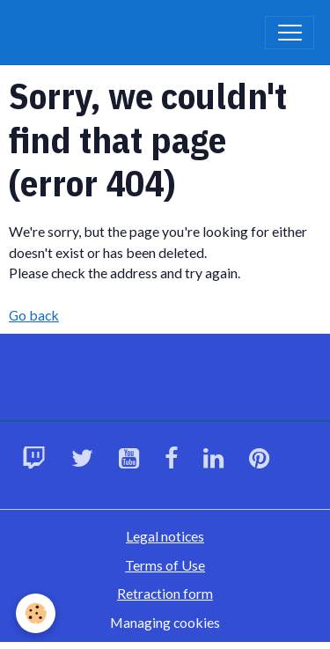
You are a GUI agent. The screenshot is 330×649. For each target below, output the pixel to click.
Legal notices (165, 535)
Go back (34, 314)
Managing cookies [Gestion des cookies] (165, 622)
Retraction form (165, 593)
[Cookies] (35, 613)
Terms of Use (165, 565)
